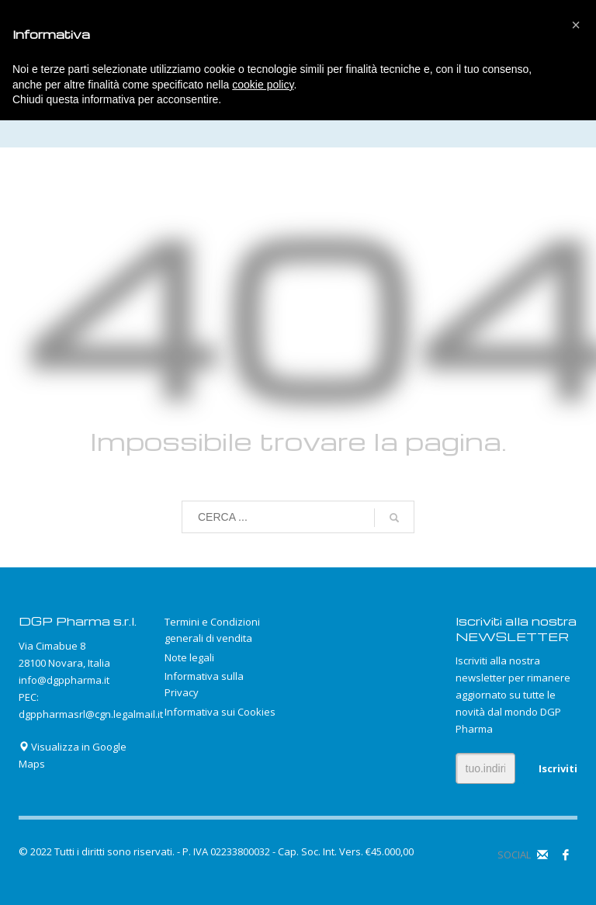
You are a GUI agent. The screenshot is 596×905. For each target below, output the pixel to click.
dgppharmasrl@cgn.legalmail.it (91, 714)
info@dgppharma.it (64, 680)
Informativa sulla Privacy (204, 684)
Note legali (189, 657)
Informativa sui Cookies (220, 712)
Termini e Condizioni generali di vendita (212, 630)
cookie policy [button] (262, 84)
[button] (575, 24)
